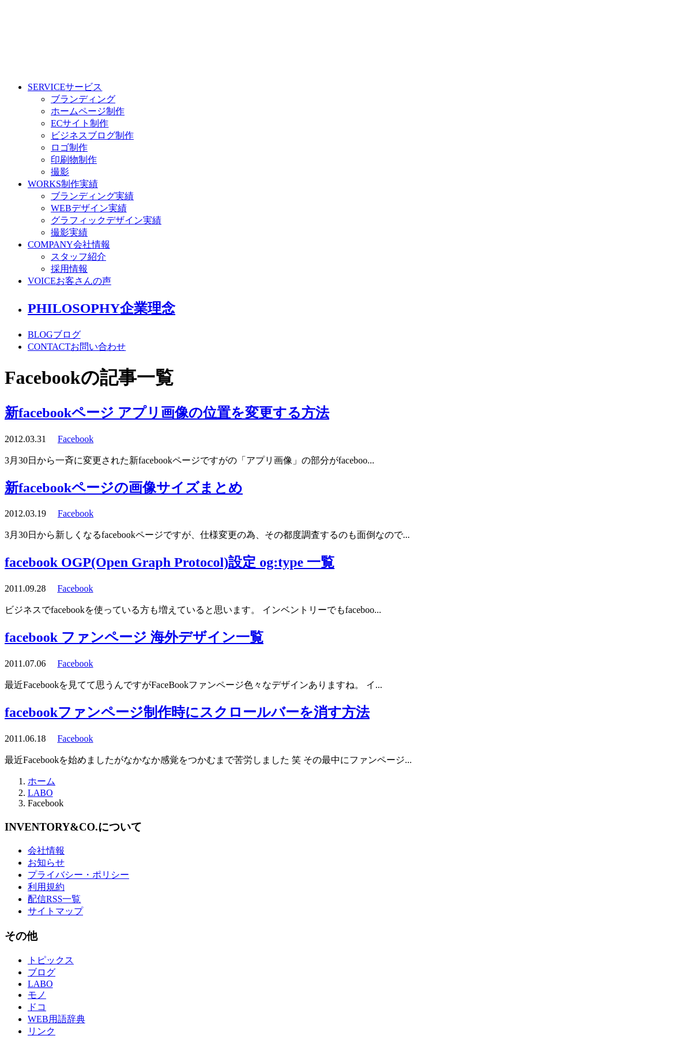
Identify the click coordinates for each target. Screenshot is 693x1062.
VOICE (69, 281)
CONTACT (77, 346)
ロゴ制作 (69, 147)
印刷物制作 (74, 159)
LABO (40, 793)
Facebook (75, 439)
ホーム (41, 781)
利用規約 (46, 887)
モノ (37, 995)
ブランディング (83, 99)
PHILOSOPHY (101, 308)
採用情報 (69, 269)
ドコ (37, 1007)
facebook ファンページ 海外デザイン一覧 (134, 637)
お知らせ (46, 862)
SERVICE (65, 87)
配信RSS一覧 (54, 899)
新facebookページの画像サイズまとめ (124, 487)
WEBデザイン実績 (89, 208)
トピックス (51, 960)
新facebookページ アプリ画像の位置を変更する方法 (167, 412)
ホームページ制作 (88, 111)
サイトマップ (55, 911)
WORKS (63, 184)
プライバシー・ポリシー (78, 875)
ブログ (41, 972)
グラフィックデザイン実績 (106, 220)
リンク (41, 1031)
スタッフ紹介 (78, 256)
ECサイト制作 (79, 123)
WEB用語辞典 (56, 1019)
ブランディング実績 (92, 196)
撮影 (60, 172)
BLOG (54, 334)
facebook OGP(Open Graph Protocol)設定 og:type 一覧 (169, 562)
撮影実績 (69, 232)
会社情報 (46, 850)
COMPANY (69, 244)
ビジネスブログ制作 (92, 135)
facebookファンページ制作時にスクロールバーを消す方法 (187, 712)
